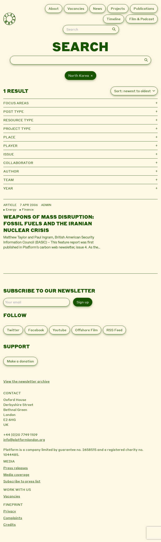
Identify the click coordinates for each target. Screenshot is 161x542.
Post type (13, 111)
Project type (17, 128)
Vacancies (11, 496)
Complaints (12, 518)
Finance (28, 209)
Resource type (18, 120)
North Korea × (80, 75)
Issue (8, 154)
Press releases (15, 468)
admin (46, 205)
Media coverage (16, 474)
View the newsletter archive (26, 381)
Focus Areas (16, 103)
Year (8, 188)
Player (10, 145)
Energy (11, 209)
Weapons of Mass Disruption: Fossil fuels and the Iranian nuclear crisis (48, 223)
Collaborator (18, 162)
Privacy (9, 511)
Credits (9, 524)
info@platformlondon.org (24, 439)
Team (8, 179)
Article (10, 205)
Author (11, 171)
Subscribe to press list (21, 481)
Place (9, 137)
